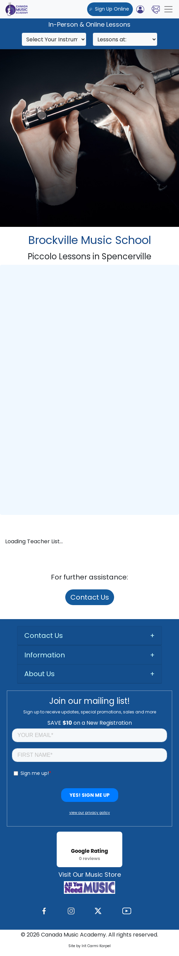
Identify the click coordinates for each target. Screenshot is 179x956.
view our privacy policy (89, 812)
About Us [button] (39, 674)
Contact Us (89, 597)
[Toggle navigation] (168, 9)
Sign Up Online (110, 8)
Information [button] (44, 655)
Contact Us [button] (43, 635)
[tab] (89, 635)
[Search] (54, 39)
